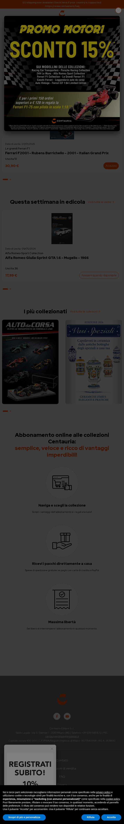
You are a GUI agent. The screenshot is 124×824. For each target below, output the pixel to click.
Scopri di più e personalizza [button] (24, 817)
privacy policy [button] (103, 792)
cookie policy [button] (113, 799)
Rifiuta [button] (91, 817)
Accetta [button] (111, 817)
